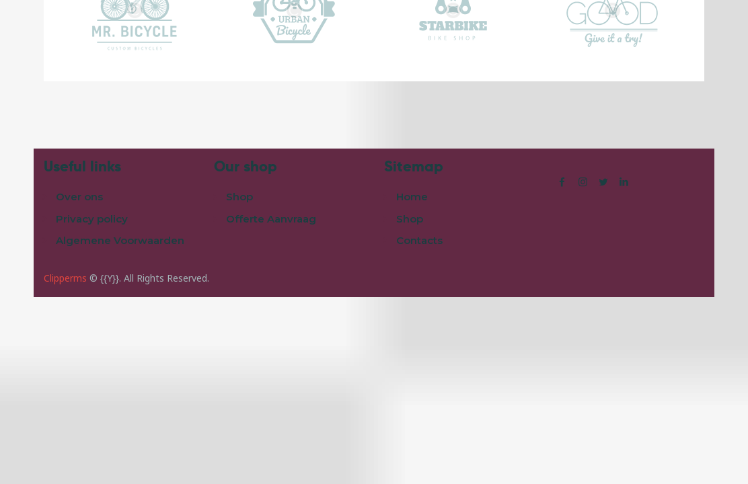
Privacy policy (92, 218)
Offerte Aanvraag (271, 218)
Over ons (79, 196)
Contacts (419, 240)
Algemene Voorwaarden (120, 240)
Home (412, 196)
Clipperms (65, 278)
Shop (239, 196)
